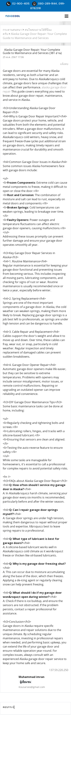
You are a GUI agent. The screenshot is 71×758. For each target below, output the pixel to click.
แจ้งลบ (64, 64)
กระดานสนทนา (12, 30)
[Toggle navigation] (66, 16)
